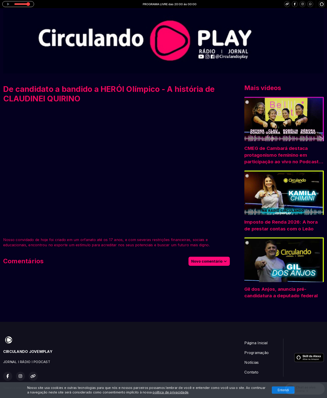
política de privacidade (170, 392)
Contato (251, 372)
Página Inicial (256, 343)
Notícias (251, 362)
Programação (256, 352)
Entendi (283, 390)
